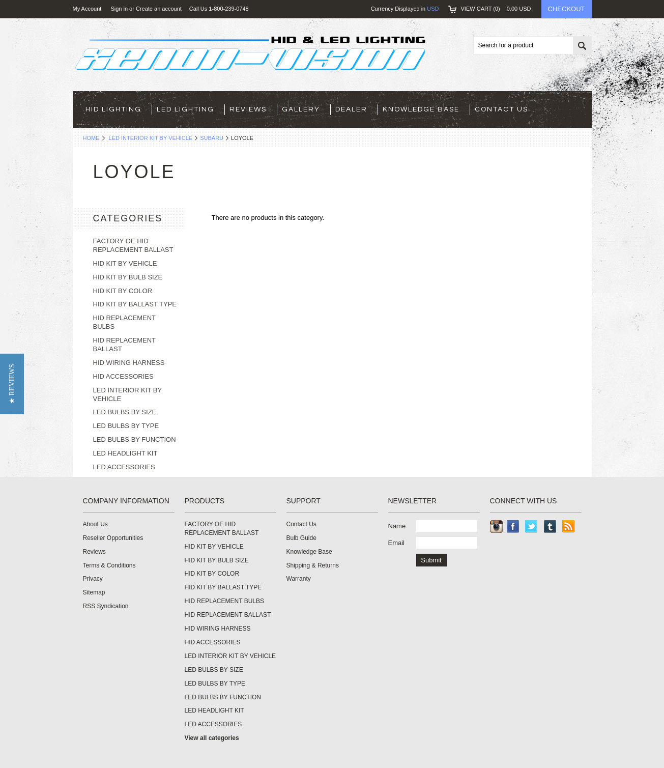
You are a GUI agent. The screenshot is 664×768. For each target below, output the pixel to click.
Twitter (531, 526)
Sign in (119, 9)
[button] (12, 384)
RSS (568, 526)
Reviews (248, 109)
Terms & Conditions (109, 565)
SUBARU (211, 138)
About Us (95, 524)
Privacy (93, 578)
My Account (87, 9)
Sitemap (94, 592)
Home (91, 138)
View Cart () (496, 9)
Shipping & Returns (312, 565)
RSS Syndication (106, 606)
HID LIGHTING (113, 109)
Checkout (566, 9)
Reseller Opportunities (113, 538)
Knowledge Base (421, 109)
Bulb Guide (301, 538)
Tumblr (550, 526)
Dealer (351, 109)
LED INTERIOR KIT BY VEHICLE (151, 138)
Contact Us (501, 109)
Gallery (301, 109)
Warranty (298, 578)
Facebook (513, 526)
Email (396, 543)
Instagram (496, 526)
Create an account (159, 9)
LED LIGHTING (185, 109)
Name (397, 526)
